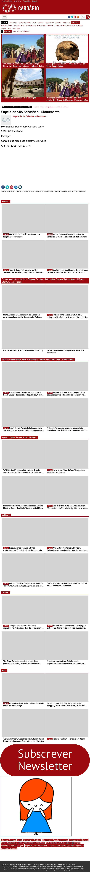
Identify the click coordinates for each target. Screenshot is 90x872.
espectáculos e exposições (45, 25)
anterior (36, 107)
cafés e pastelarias (24, 22)
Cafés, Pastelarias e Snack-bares (32, 843)
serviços (3, 28)
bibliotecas (66, 22)
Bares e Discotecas (30, 359)
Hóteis (12, 437)
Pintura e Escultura (36, 279)
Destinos (33, 437)
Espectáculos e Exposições (36, 845)
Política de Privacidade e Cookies (20, 864)
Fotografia (50, 279)
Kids (4, 670)
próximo (66, 107)
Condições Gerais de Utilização (43, 864)
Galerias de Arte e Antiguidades (61, 845)
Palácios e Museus (60, 840)
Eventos (6, 201)
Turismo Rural (22, 437)
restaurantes (13, 22)
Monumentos (74, 840)
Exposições (16, 282)
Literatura (6, 282)
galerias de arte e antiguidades (65, 25)
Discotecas (28, 840)
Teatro (67, 279)
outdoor (58, 22)
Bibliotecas (46, 840)
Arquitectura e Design (18, 279)
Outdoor (6, 515)
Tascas (42, 359)
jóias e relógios (31, 25)
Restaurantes (15, 359)
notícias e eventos (23, 31)
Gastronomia (68, 359)
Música (81, 279)
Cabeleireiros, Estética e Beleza (58, 843)
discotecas (16, 28)
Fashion (6, 592)
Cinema (59, 279)
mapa (14, 31)
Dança (73, 279)
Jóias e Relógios (17, 845)
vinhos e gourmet (37, 22)
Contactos (5, 864)
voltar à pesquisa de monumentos (51, 107)
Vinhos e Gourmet (54, 359)
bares (9, 28)
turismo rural (49, 22)
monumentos (75, 22)
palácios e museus (6, 25)
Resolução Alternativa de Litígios (65, 864)
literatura (79, 25)
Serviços (76, 843)
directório (7, 31)
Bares (19, 840)
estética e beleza (19, 25)
